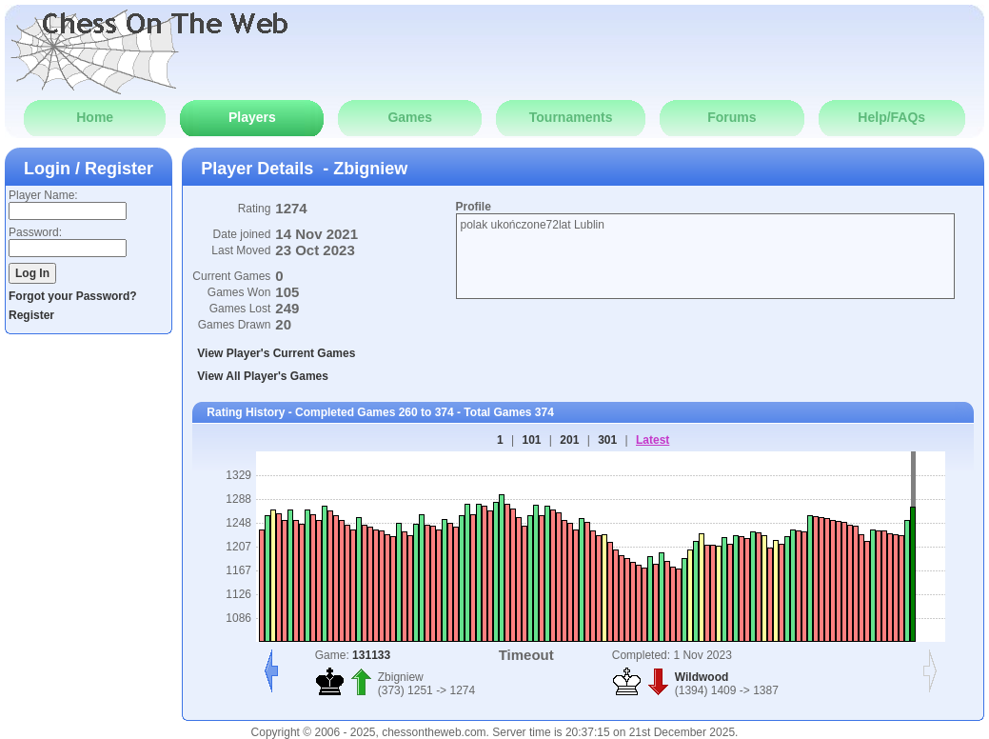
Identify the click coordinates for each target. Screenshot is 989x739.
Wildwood (702, 677)
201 (569, 440)
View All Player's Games (262, 376)
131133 (371, 655)
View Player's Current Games (276, 353)
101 (531, 440)
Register (31, 315)
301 (607, 440)
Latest (652, 440)
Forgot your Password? (73, 296)
